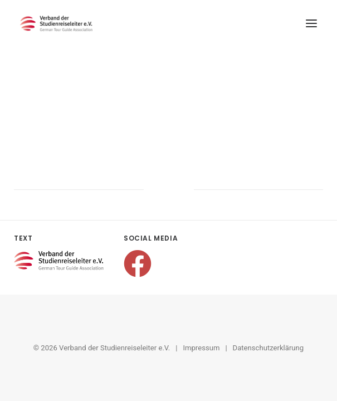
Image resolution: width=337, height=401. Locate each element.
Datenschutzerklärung (268, 348)
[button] (311, 23)
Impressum (201, 348)
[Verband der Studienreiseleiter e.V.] (56, 23)
